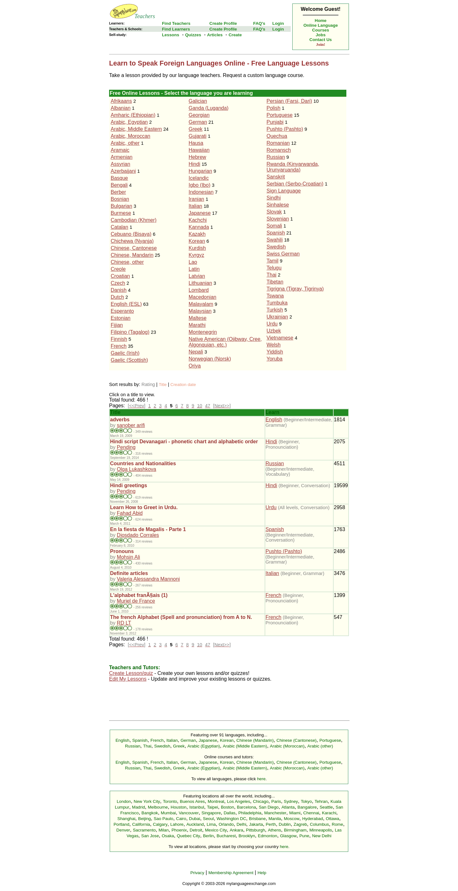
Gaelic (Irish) (125, 353)
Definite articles (129, 573)
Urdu (272, 323)
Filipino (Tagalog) (130, 332)
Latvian (197, 276)
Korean (197, 241)
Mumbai (168, 812)
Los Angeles (238, 801)
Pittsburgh (255, 830)
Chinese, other (127, 262)
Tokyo (306, 801)
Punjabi (275, 122)
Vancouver (189, 812)
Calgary (160, 824)
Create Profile (223, 23)
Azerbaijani (123, 171)
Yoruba (274, 358)
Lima (211, 824)
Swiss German (283, 253)
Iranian (196, 199)
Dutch (117, 297)
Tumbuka (277, 302)
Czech (118, 283)
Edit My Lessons (127, 679)
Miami (295, 812)
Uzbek (274, 330)
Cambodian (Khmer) (133, 220)
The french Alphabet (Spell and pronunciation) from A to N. (181, 617)
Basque (119, 178)
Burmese (121, 213)
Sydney (291, 801)
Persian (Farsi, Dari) (289, 101)
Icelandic (199, 178)
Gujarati (197, 136)
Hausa (196, 143)
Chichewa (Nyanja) (132, 241)
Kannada (199, 227)
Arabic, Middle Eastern (136, 129)
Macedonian (202, 297)
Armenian (121, 157)
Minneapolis (320, 830)
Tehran (321, 801)
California (141, 824)
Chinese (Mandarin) (255, 740)
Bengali (119, 185)
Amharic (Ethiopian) (133, 115)
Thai (271, 274)
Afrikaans (121, 101)
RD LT (124, 623)
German (198, 122)
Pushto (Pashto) (285, 129)
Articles (215, 34)
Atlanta (288, 807)
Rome (337, 824)
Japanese (200, 213)
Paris (276, 801)
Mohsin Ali (128, 557)
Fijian (117, 325)
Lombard (199, 290)
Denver (123, 830)
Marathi (197, 325)
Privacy (197, 872)
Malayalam (201, 304)
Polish (274, 108)
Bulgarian (121, 206)
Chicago (260, 801)
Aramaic (120, 150)
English (274, 419)
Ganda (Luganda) (208, 108)
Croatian (120, 276)
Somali (274, 225)
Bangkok (150, 812)
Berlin (208, 835)
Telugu (274, 267)
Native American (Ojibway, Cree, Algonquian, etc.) (225, 341)
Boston (227, 807)
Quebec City (188, 835)
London (124, 801)
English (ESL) (126, 304)
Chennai (311, 812)
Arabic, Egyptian (129, 122)
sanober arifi (131, 425)
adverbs (119, 419)
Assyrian (120, 164)
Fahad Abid (129, 513)
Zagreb (300, 824)
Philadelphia (249, 812)
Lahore (177, 824)
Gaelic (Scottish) (129, 360)
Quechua (277, 136)
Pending (126, 447)
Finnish (119, 339)
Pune (304, 835)
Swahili (275, 239)
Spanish (276, 232)
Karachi (329, 812)
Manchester (275, 812)
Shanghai (126, 818)
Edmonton (267, 835)
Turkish (275, 309)
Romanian (278, 143)
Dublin (285, 824)
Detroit (196, 830)
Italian (195, 206)
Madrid (138, 807)
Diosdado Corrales (138, 535)
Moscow (291, 818)
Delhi (241, 824)
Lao (193, 262)
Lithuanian (200, 283)
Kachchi (198, 220)
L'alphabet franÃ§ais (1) (139, 595)
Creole (118, 269)
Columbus (319, 824)
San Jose (150, 835)
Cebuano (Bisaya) (131, 234)
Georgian (199, 115)
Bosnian (120, 199)
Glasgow (288, 835)
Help (262, 872)
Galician (198, 101)
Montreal (216, 801)
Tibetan (275, 281)
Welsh (274, 344)
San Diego (269, 807)
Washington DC (231, 818)
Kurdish (197, 248)
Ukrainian (277, 316)
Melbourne (158, 807)
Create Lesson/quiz (131, 673)
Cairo (181, 818)
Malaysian (200, 311)
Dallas (229, 812)
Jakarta (256, 824)
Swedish (276, 246)
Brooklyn (247, 835)
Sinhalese (278, 204)
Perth (271, 824)
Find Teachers (176, 23)
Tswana (275, 295)
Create (235, 34)
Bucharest (226, 835)
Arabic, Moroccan (130, 136)
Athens (274, 830)
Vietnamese (280, 337)
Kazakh (197, 234)
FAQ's (259, 23)
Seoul (208, 818)
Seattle (326, 807)
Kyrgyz (196, 255)
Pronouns (122, 551)
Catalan (119, 227)
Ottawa (332, 818)
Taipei (212, 807)
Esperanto (122, 311)
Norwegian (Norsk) (210, 358)
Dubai (194, 818)
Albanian (120, 108)
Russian (276, 157)
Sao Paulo (163, 818)
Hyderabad (312, 818)
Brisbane (257, 818)
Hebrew (197, 157)
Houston (179, 807)
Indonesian (201, 192)
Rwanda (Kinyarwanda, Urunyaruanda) (293, 166)
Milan (163, 830)
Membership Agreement (230, 872)
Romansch (279, 150)
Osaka (168, 835)
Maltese (197, 318)
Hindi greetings (128, 485)
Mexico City (216, 830)
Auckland (195, 824)
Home (321, 20)
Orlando (226, 824)
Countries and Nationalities (143, 463)
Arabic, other (125, 143)
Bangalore (307, 807)
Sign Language (284, 190)
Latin (194, 269)
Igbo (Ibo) (199, 185)
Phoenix (179, 830)
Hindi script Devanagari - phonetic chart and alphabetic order (184, 441)
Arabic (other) (320, 746)
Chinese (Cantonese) (296, 740)
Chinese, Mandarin (132, 255)
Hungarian (200, 171)
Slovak (274, 211)
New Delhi (321, 835)
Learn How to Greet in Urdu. (143, 507)
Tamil (272, 260)
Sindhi (274, 197)
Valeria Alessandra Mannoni (148, 579)
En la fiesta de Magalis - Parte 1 (148, 529)
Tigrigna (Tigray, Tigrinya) (295, 288)
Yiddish (275, 351)
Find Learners (176, 29)
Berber (118, 192)
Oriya (195, 365)
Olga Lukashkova (136, 469)
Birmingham (295, 830)
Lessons (170, 34)
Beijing (144, 818)
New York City (147, 801)
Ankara (236, 830)
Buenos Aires (192, 801)
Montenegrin (203, 332)
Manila (274, 818)
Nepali (196, 351)
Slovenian (278, 218)
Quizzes (193, 34)
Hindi (194, 164)
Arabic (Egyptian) (203, 746)
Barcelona (246, 807)
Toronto (170, 801)
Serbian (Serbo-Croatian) (295, 183)
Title (163, 384)
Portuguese (280, 115)
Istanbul (196, 807)
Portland (121, 824)
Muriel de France (136, 601)
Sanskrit (276, 176)
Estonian (120, 318)
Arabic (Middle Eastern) (245, 746)
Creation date (183, 384)
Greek (196, 129)
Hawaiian (199, 150)
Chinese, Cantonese (134, 248)
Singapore (211, 812)
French (119, 346)
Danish (119, 290)
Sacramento (144, 830)
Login (278, 23)
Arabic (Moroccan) (287, 746)
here (261, 778)
